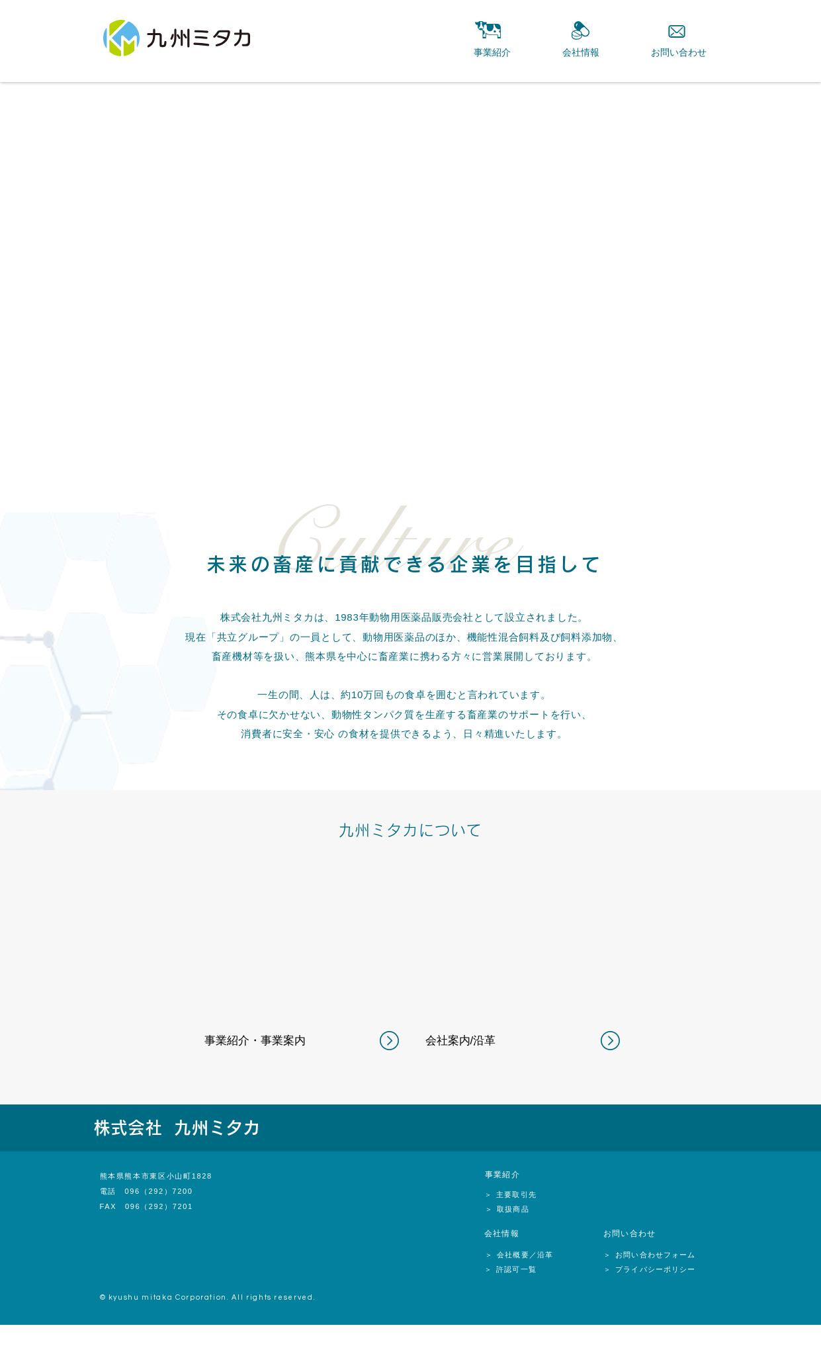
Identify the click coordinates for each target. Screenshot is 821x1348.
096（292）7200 (158, 1191)
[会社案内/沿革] (480, 1041)
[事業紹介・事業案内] (259, 1041)
